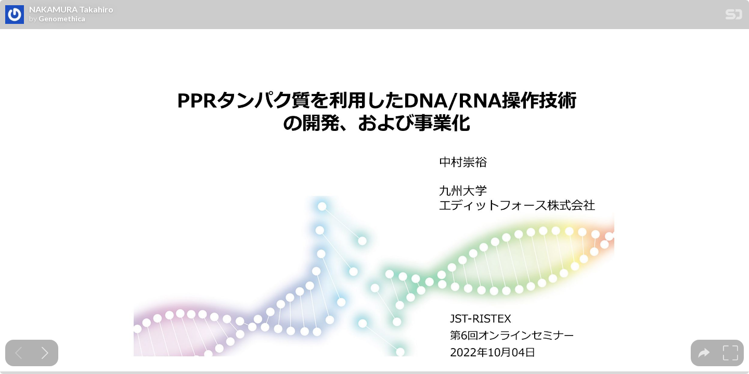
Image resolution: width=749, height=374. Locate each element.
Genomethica (61, 18)
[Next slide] (45, 353)
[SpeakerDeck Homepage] (734, 16)
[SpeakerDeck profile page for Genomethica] (14, 15)
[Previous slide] (18, 353)
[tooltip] (704, 353)
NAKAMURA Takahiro (71, 9)
